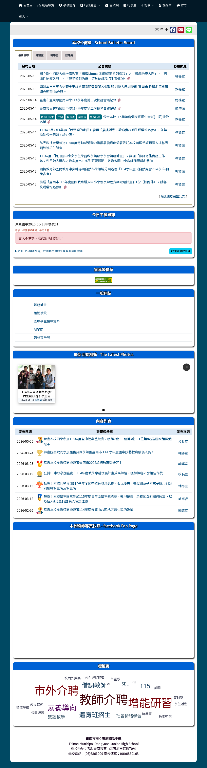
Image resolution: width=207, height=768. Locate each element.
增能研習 (150, 702)
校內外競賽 (72, 678)
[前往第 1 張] (103, 410)
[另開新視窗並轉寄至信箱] (180, 30)
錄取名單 (95, 117)
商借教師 (36, 704)
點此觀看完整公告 (173, 196)
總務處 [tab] (39, 55)
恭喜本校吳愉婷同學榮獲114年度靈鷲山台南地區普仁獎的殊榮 (88, 509)
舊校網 (112, 5)
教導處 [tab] (69, 55)
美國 (157, 687)
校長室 (183, 441)
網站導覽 (45, 5)
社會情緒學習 (129, 715)
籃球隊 (71, 117)
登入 (23, 16)
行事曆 (130, 5)
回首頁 (26, 5)
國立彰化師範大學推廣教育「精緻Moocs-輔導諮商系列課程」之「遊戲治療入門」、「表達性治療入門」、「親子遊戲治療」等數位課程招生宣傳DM (103, 76)
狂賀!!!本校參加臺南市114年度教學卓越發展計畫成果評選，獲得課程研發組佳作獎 (103, 472)
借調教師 (94, 684)
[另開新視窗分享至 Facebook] (173, 30)
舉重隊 (82, 117)
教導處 (180, 89)
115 (145, 685)
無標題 (147, 713)
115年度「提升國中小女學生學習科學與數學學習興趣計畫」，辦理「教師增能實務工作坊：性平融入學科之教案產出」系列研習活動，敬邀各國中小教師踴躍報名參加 (102, 158)
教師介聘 (103, 699)
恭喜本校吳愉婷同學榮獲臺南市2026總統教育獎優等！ (83, 462)
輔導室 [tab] (54, 55)
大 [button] (157, 29)
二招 (60, 117)
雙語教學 (56, 716)
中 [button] (162, 29)
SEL (125, 683)
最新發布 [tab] (23, 55)
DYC (181, 5)
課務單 (165, 5)
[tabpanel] (103, 132)
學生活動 (180, 703)
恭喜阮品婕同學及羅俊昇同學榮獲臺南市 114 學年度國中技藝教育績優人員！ (99, 451)
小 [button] (166, 29)
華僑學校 (22, 707)
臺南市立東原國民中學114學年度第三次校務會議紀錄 (78, 99)
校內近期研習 (95, 677)
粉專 (147, 5)
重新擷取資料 (180, 251)
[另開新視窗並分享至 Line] (189, 30)
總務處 (180, 99)
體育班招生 (47, 117)
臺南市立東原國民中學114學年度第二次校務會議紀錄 (78, 108)
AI (108, 683)
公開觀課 (37, 712)
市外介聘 (56, 690)
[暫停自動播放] (186, 367)
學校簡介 (67, 5)
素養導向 (62, 707)
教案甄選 (165, 716)
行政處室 (90, 5)
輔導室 (180, 76)
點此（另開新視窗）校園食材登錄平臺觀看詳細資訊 (49, 251)
